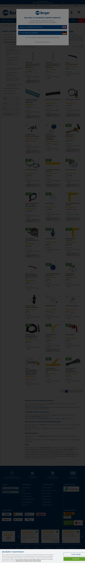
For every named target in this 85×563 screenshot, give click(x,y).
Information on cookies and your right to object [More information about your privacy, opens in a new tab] (28, 561)
